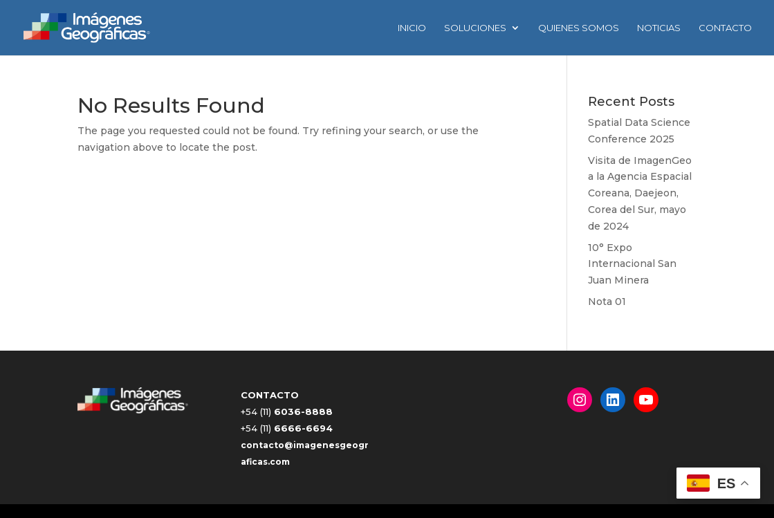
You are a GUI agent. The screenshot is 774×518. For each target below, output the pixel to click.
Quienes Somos (578, 28)
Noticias (659, 28)
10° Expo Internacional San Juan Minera (632, 264)
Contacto (725, 28)
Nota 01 (607, 301)
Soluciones (475, 28)
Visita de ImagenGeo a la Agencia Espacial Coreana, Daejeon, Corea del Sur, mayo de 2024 (640, 193)
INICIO (412, 28)
